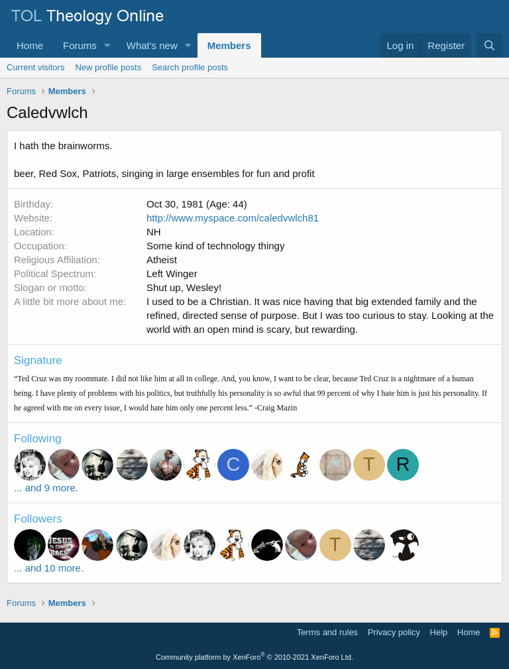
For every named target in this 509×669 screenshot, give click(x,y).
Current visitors (35, 67)
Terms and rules (327, 632)
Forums (80, 45)
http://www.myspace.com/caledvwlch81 (232, 217)
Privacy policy (394, 632)
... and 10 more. (49, 568)
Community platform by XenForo (254, 657)
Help (439, 632)
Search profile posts (190, 67)
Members (229, 45)
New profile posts (108, 67)
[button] (107, 45)
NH (153, 231)
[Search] (489, 45)
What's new (152, 45)
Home (30, 45)
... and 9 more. (46, 487)
